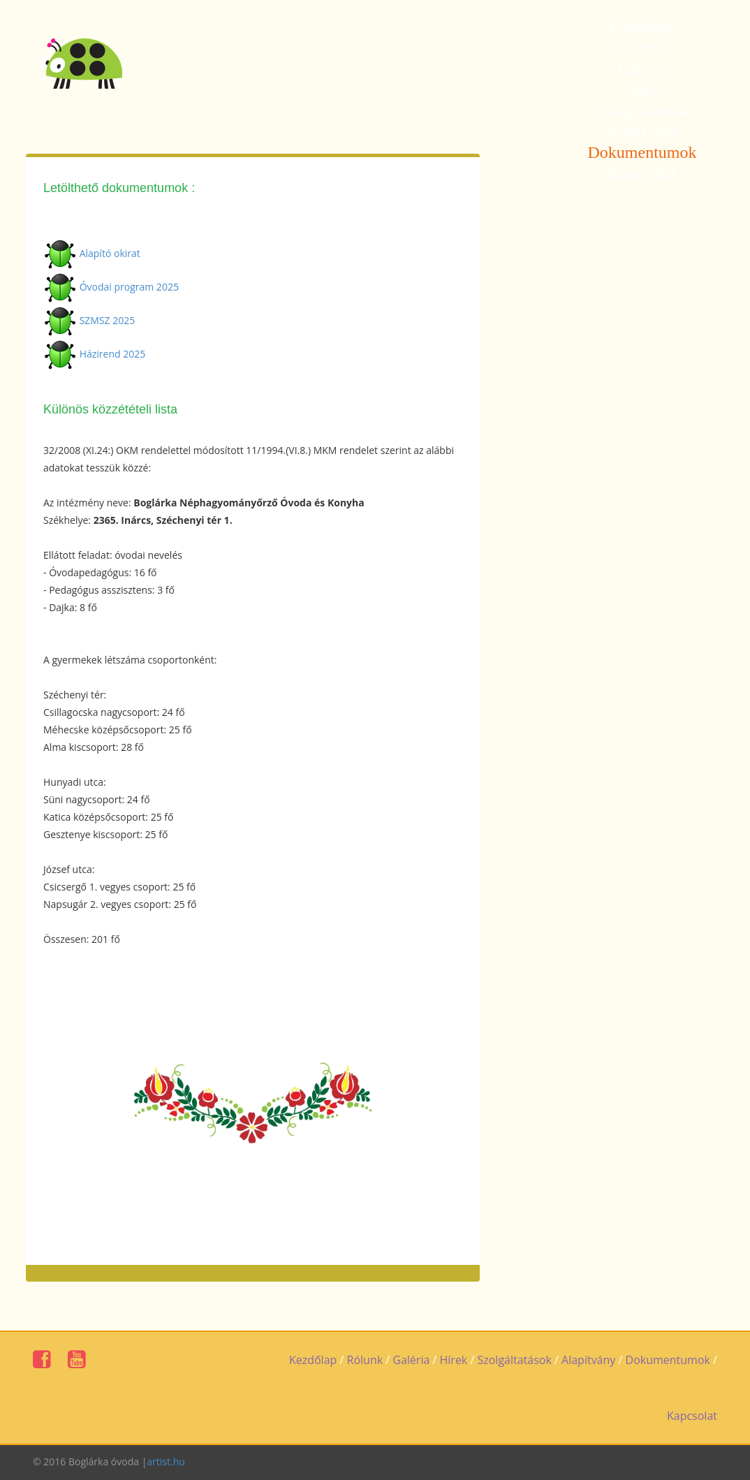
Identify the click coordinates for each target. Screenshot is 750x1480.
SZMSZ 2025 (107, 320)
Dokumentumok (642, 152)
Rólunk (642, 47)
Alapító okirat (110, 253)
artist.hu (166, 1461)
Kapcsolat (642, 173)
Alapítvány (642, 131)
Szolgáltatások (642, 110)
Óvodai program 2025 (129, 286)
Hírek (642, 89)
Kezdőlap (642, 26)
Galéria (642, 68)
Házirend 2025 (113, 353)
